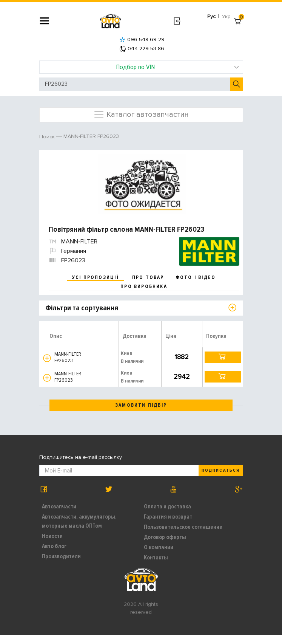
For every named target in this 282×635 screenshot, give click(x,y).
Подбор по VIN (177, 67)
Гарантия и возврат (168, 516)
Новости (52, 536)
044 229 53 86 (142, 48)
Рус (211, 16)
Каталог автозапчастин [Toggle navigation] (141, 115)
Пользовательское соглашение (183, 526)
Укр (226, 16)
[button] (47, 358)
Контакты (156, 557)
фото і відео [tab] (196, 277)
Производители (61, 556)
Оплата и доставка (167, 506)
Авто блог (54, 546)
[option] (142, 184)
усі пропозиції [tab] (95, 277)
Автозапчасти (59, 506)
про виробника (143, 286)
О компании (158, 547)
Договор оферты (165, 537)
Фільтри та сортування (81, 308)
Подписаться (220, 470)
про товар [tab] (148, 277)
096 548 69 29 (142, 39)
